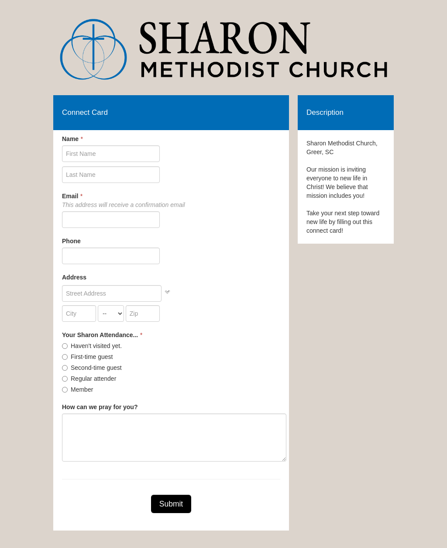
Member (77, 389)
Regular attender (89, 378)
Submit (171, 504)
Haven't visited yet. (92, 345)
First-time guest (87, 356)
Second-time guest (92, 367)
